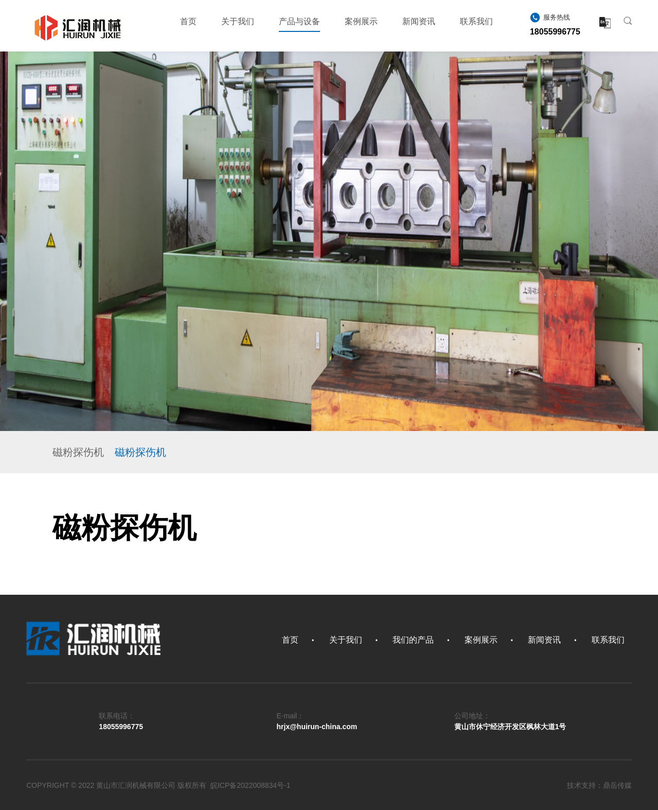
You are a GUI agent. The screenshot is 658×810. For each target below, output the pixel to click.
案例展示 (361, 21)
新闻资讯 (418, 21)
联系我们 (476, 21)
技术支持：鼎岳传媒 (599, 785)
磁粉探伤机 (78, 452)
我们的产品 (413, 639)
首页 (188, 21)
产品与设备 (299, 24)
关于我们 (237, 21)
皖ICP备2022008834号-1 (250, 785)
